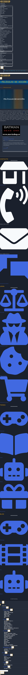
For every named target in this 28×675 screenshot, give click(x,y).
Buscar (2, 672)
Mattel (1, 40)
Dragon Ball (3, 65)
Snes (1, 54)
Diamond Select (4, 34)
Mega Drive (2, 55)
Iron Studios (8, 638)
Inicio (2, 3)
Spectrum (2, 13)
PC (4, 617)
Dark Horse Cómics (4, 33)
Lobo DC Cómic (3, 22)
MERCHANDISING (7, 647)
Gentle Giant (3, 35)
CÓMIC (4, 619)
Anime (1, 61)
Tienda (4, 607)
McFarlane (2, 41)
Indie (5, 659)
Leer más (5, 148)
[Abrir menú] (1, 78)
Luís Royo (2, 23)
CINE (4, 662)
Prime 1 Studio (8, 644)
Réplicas (2, 50)
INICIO (1, 87)
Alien (1, 18)
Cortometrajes (5, 137)
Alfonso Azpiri (4, 17)
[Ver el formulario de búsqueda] (1, 67)
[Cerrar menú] (0, 604)
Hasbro (6, 639)
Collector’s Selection (10, 634)
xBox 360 (2, 12)
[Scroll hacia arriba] (1, 602)
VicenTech (6, 140)
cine (24, 112)
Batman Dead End (8, 139)
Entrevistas (7, 660)
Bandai (1, 29)
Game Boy (2, 7)
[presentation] (15, 131)
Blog (3, 652)
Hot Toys (2, 39)
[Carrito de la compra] (4, 69)
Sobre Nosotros (3, 185)
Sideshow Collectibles (5, 45)
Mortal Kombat (3, 24)
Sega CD (2, 56)
